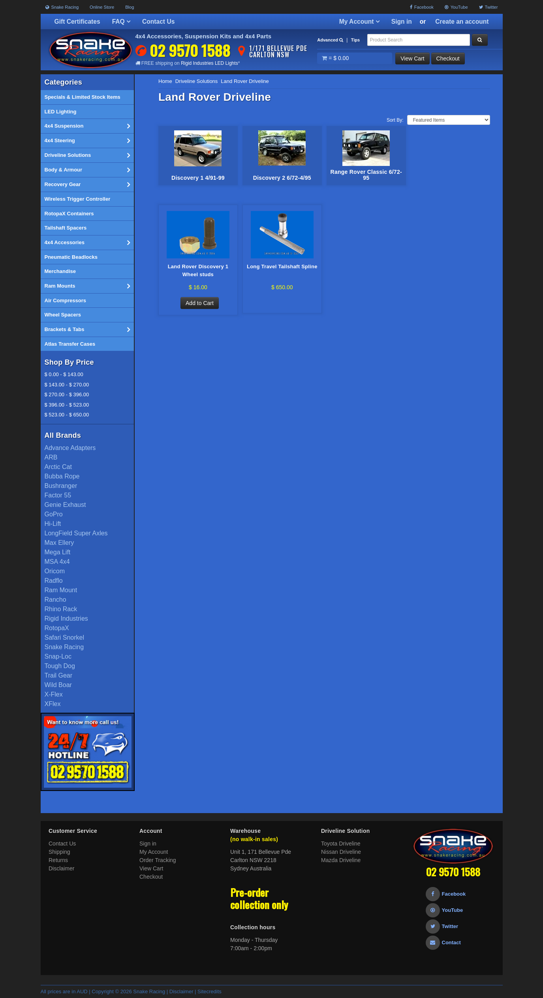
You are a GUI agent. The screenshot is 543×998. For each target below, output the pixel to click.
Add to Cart (200, 303)
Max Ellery (59, 542)
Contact (443, 942)
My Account (359, 21)
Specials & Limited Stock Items (82, 97)
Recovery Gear (87, 184)
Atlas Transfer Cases (70, 344)
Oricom (55, 571)
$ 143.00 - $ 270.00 (67, 385)
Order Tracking (157, 860)
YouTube (456, 7)
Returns (58, 860)
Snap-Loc (58, 656)
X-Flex (54, 694)
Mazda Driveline (341, 860)
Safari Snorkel (65, 637)
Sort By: (395, 120)
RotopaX (57, 628)
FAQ (121, 21)
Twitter (488, 7)
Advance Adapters (70, 447)
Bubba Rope (62, 476)
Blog (129, 7)
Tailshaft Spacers (66, 228)
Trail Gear (59, 675)
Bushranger (61, 485)
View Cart (412, 58)
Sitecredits (209, 991)
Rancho (55, 599)
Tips (355, 40)
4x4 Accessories (87, 243)
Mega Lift (58, 552)
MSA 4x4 (57, 561)
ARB (51, 457)
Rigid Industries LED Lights (209, 63)
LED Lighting (61, 112)
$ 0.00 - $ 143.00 (64, 374)
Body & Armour (87, 170)
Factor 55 (58, 495)
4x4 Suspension (87, 126)
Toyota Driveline (341, 843)
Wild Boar (58, 685)
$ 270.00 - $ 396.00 (67, 394)
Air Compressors (65, 300)
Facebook (422, 7)
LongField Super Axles (76, 533)
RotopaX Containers (69, 214)
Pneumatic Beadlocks (71, 257)
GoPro (54, 514)
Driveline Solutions (87, 155)
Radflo (54, 580)
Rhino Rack (61, 609)
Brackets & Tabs (87, 329)
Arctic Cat (58, 466)
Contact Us (158, 21)
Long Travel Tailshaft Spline (282, 266)
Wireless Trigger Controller (78, 199)
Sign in (401, 21)
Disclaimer (61, 868)
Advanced (330, 40)
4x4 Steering (87, 141)
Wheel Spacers (63, 315)
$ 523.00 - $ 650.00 (67, 415)
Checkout (448, 58)
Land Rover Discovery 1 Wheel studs (198, 270)
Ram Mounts (87, 286)
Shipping (59, 852)
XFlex (53, 703)
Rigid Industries (66, 618)
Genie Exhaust (65, 504)
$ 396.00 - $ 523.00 (67, 405)
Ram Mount (61, 590)
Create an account (462, 21)
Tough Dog (60, 666)
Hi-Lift (53, 523)
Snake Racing (62, 7)
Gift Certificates (77, 21)
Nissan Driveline (341, 852)
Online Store (102, 7)
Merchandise (60, 271)
